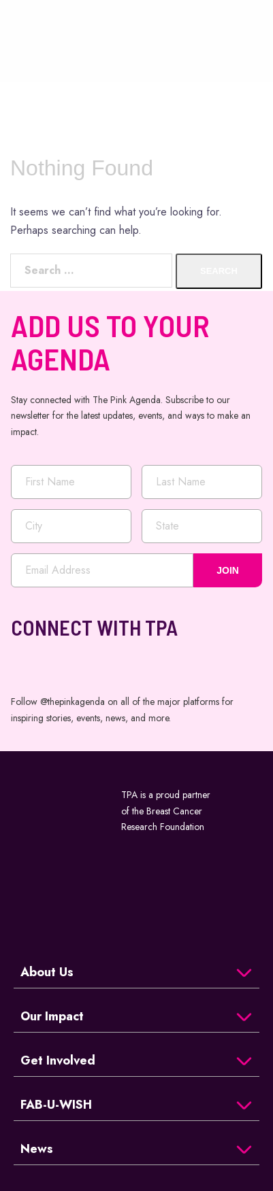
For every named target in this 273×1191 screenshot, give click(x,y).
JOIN (227, 570)
